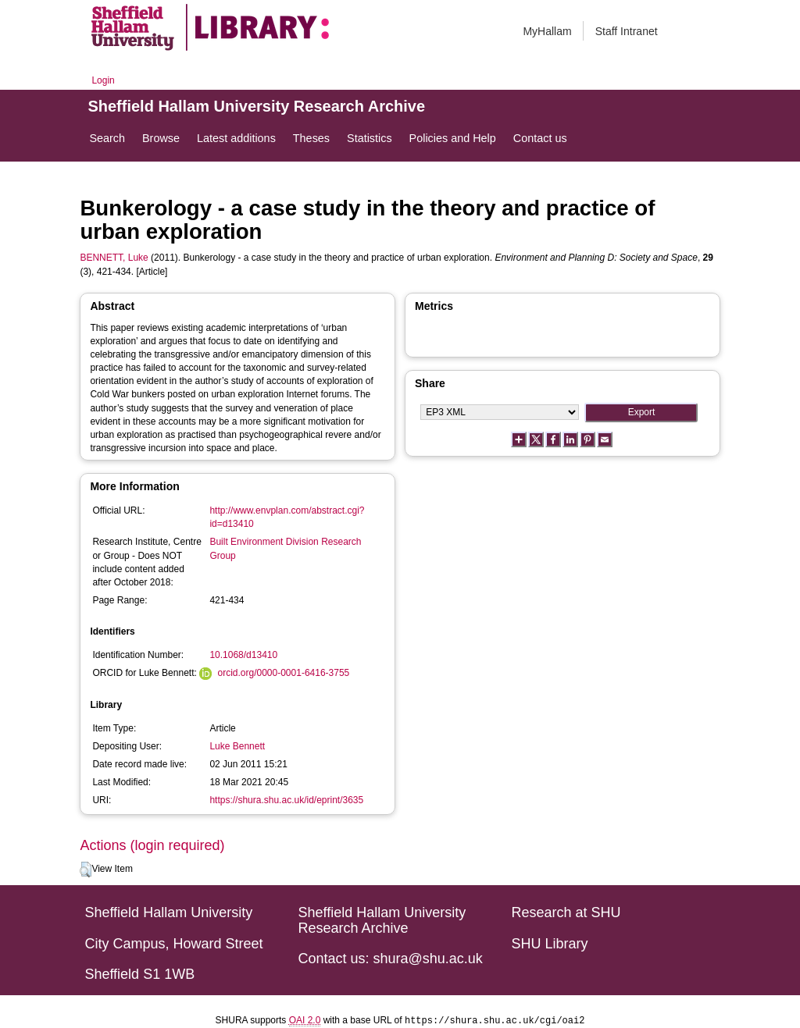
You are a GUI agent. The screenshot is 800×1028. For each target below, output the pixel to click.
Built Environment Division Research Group (285, 548)
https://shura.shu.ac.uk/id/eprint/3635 (286, 800)
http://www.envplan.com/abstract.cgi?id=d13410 (286, 517)
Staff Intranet (626, 31)
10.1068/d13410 (243, 654)
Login (102, 80)
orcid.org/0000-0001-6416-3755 (283, 672)
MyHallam (547, 31)
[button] (85, 869)
